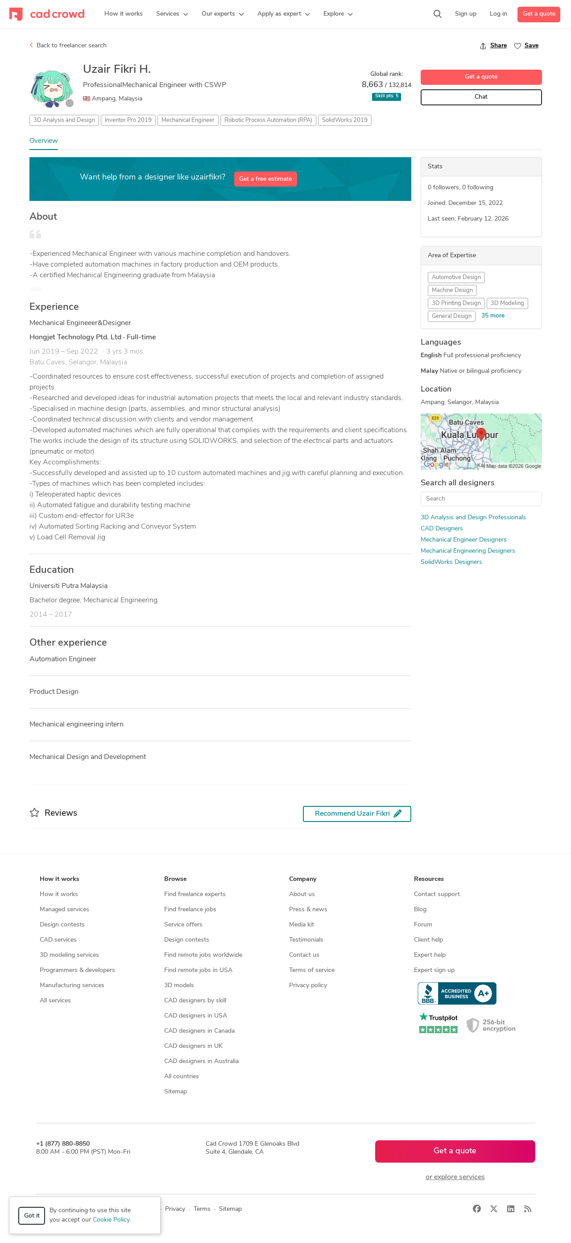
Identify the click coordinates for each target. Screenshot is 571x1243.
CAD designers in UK (193, 1046)
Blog (420, 909)
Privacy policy (308, 985)
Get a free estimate (265, 179)
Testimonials (306, 940)
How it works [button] (59, 879)
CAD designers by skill (195, 1000)
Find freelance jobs (190, 909)
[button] (172, 14)
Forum (423, 925)
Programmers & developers (77, 970)
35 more (493, 316)
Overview (43, 141)
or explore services (455, 1177)
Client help (428, 940)
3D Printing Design (456, 303)
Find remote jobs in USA (198, 970)
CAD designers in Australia (201, 1061)
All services (55, 1000)
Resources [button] (429, 879)
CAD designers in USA (195, 1016)
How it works (59, 894)
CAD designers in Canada (199, 1031)
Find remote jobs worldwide (203, 955)
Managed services (64, 909)
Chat (481, 97)
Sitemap (175, 1092)
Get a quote (539, 14)
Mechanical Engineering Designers (468, 551)
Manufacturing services (72, 985)
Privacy (175, 1209)
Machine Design (452, 290)
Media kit (301, 925)
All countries (181, 1076)
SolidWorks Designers (451, 562)
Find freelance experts (195, 894)
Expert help (430, 955)
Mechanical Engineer (188, 120)
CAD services (58, 940)
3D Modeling (507, 303)
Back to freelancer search (68, 45)
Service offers (183, 925)
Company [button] (302, 879)
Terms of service (312, 970)
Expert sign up (434, 970)
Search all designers (458, 483)
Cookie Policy (111, 1220)
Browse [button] (175, 879)
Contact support (437, 894)
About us (302, 894)
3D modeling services (69, 955)
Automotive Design (456, 277)
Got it (32, 1216)
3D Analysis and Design (64, 120)
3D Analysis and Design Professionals (473, 517)
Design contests (62, 925)
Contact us (304, 955)
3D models (179, 985)
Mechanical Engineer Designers (464, 540)
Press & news (308, 909)
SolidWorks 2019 (345, 120)
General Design (452, 316)
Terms (202, 1209)
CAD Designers (442, 529)
